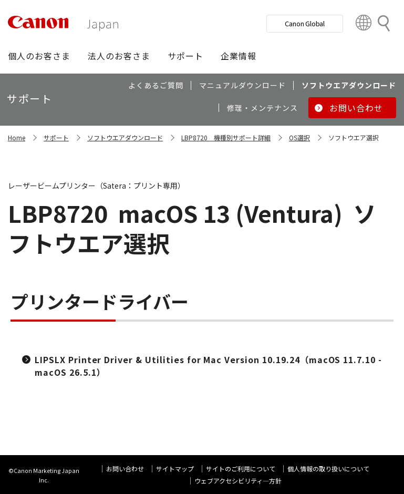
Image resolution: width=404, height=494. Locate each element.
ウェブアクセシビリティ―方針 (238, 480)
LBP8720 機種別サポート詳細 (226, 137)
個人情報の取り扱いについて (328, 468)
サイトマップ (175, 468)
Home (16, 137)
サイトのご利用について (240, 468)
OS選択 (299, 137)
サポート (56, 137)
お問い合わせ (125, 468)
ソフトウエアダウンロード (125, 137)
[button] (39, 55)
